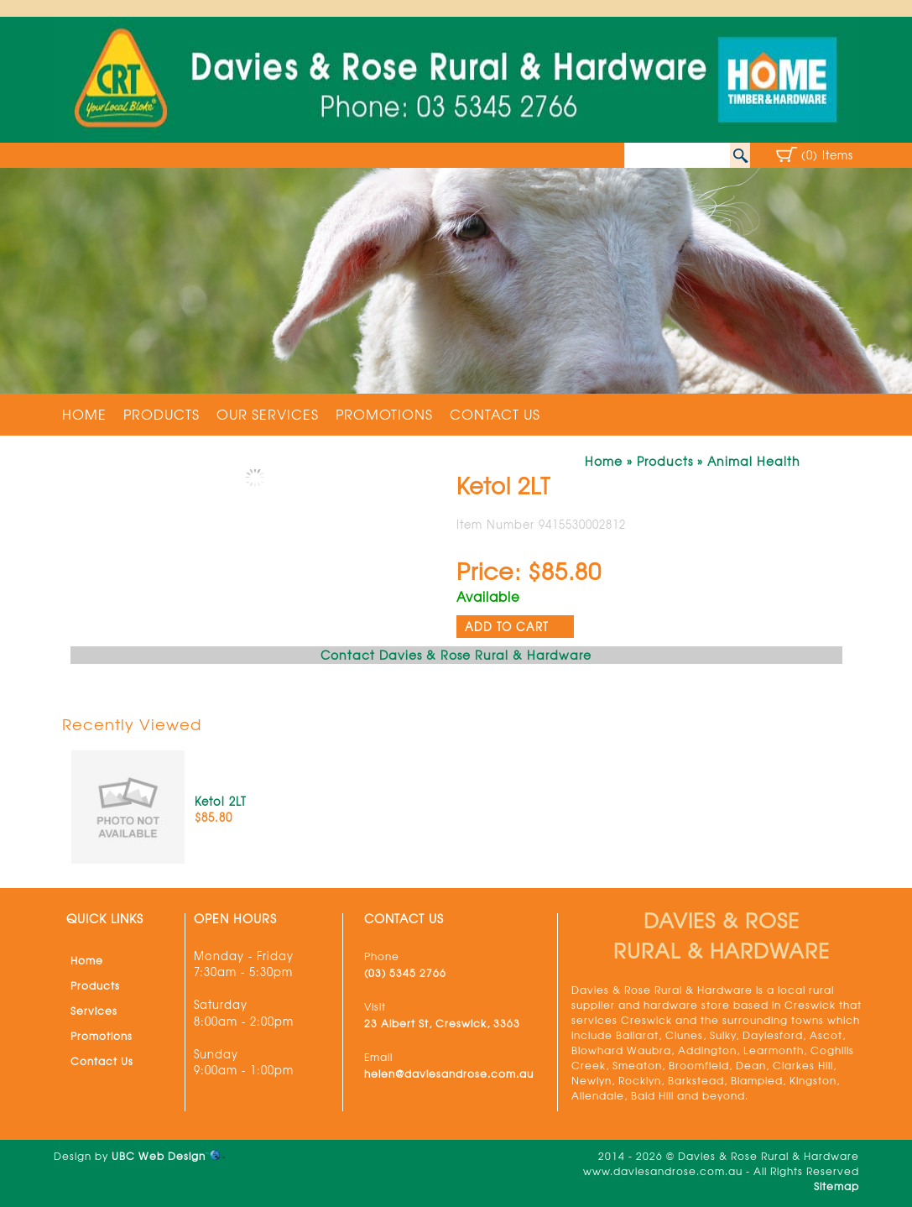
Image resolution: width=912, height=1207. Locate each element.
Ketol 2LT (221, 801)
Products (161, 414)
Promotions (384, 414)
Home (84, 414)
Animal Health (753, 460)
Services (93, 1010)
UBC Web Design (159, 1155)
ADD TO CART (507, 627)
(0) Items (827, 155)
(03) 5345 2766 (405, 972)
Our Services (267, 414)
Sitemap (836, 1186)
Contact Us (495, 414)
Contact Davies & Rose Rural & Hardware (456, 654)
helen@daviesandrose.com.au (449, 1073)
